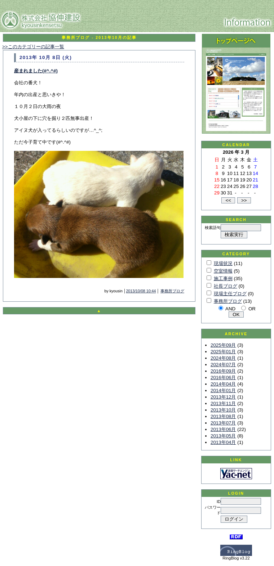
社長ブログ (225, 286)
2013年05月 (223, 436)
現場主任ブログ (230, 293)
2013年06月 (223, 429)
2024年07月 (223, 364)
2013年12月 (223, 397)
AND (230, 308)
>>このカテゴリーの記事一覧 (33, 46)
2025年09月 (223, 345)
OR (252, 308)
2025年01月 (223, 351)
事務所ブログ (172, 291)
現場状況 (223, 263)
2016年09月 (223, 371)
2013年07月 (223, 423)
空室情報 (223, 271)
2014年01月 (223, 390)
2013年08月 (223, 416)
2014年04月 (223, 384)
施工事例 (223, 278)
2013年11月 (223, 403)
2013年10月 (223, 410)
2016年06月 (223, 377)
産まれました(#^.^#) (36, 70)
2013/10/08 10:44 (141, 291)
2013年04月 (223, 442)
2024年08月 (223, 358)
